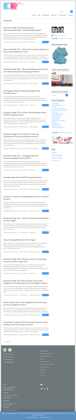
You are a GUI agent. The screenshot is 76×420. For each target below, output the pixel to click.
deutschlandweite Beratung (46, 353)
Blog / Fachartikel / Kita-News (47, 364)
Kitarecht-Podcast (35, 189)
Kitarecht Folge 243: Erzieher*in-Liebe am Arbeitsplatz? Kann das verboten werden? (21, 135)
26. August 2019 (24, 42)
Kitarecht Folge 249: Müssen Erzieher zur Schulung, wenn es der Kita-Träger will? (24, 260)
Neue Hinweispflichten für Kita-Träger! (19, 240)
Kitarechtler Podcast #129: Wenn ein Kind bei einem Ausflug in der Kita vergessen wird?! (25, 323)
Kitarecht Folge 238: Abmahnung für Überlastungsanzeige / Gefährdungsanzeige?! (22, 28)
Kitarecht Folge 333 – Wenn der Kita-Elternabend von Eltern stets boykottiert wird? (26, 50)
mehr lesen (45, 42)
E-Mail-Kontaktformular (58, 127)
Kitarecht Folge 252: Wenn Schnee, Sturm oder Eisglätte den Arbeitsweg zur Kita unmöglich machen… (26, 281)
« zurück (7, 341)
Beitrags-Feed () (57, 155)
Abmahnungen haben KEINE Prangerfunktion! (22, 177)
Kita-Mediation (63, 15)
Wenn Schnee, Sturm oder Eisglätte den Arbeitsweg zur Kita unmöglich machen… (25, 303)
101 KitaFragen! (56, 118)
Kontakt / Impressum (57, 125)
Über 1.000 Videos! (57, 115)
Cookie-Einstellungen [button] (31, 417)
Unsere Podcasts (56, 117)
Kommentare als (57, 158)
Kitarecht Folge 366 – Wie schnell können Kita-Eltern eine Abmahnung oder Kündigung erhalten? (25, 70)
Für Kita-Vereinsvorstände (58, 108)
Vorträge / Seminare (44, 367)
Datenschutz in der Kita (58, 113)
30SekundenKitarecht (36, 295)
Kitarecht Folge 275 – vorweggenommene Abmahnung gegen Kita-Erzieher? (20, 156)
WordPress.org (55, 160)
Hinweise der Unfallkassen (58, 120)
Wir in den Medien (44, 361)
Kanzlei (34, 15)
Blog (39, 15)
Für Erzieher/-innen (57, 105)
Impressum (42, 372)
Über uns (54, 122)
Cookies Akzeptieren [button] (45, 417)
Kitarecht (33, 42)
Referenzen (54, 15)
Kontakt (70, 15)
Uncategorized (34, 83)
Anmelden (54, 152)
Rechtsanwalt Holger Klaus (11, 42)
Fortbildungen (45, 15)
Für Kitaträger (55, 103)
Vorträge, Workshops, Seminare (60, 110)
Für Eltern (54, 106)
